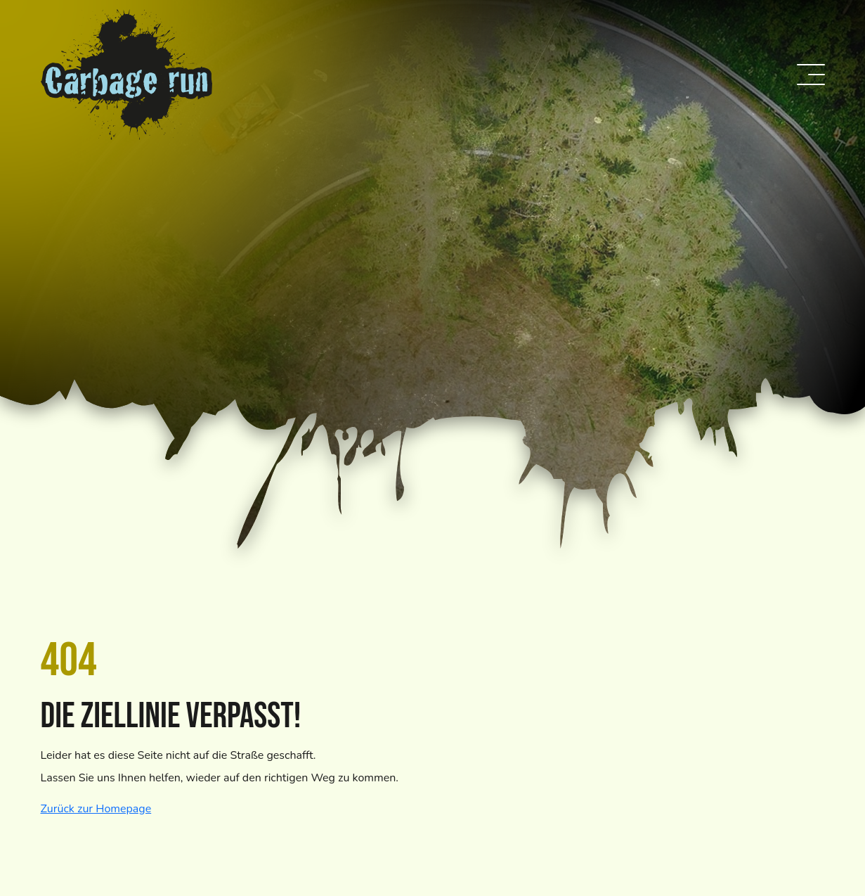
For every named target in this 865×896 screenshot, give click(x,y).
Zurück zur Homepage (96, 809)
